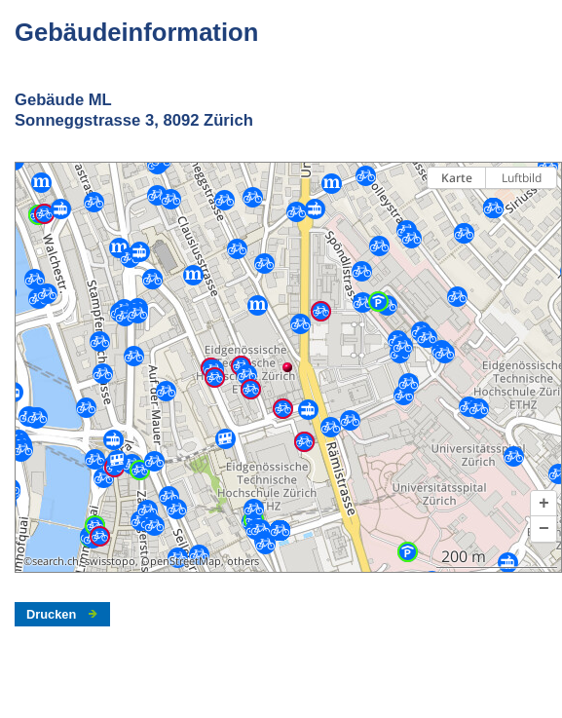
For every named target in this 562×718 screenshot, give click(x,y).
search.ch (55, 561)
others (243, 561)
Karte (456, 178)
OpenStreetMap (181, 561)
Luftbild (522, 178)
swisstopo (110, 561)
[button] (543, 503)
